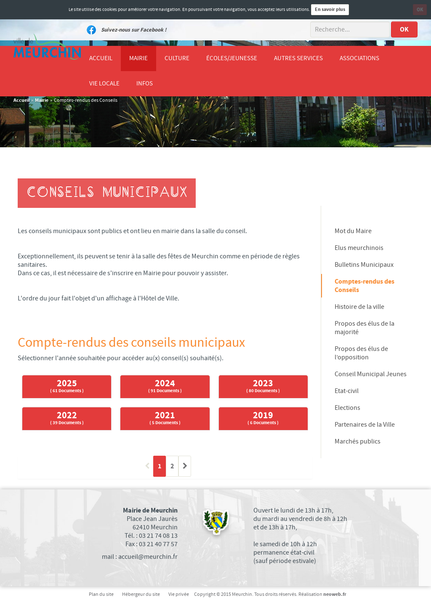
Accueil (21, 100)
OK (420, 9)
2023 (263, 386)
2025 (67, 386)
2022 (67, 418)
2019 (263, 418)
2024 (165, 386)
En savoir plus (330, 9)
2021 (165, 418)
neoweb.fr (334, 594)
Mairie (41, 100)
